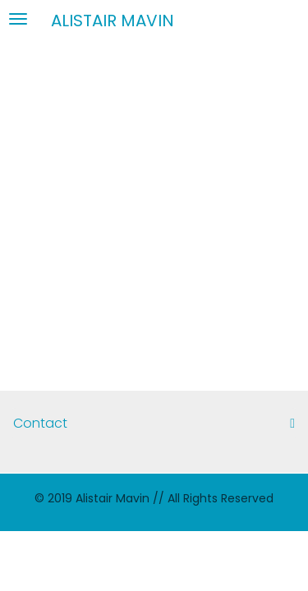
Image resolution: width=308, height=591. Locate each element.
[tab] (154, 423)
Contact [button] (154, 423)
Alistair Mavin (112, 19)
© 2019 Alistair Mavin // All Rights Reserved (154, 498)
